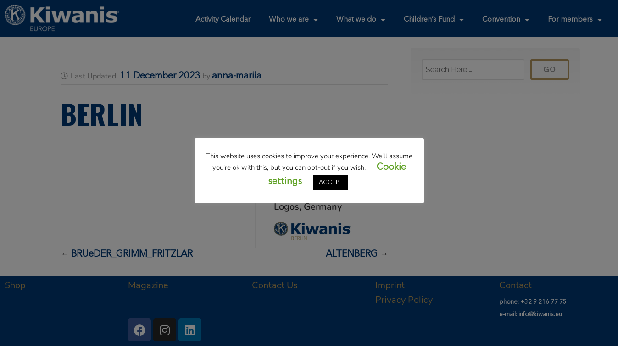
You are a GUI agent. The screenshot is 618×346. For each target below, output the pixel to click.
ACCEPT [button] (331, 182)
